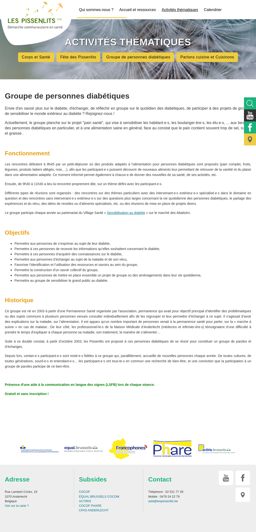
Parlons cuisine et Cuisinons (207, 57)
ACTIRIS (85, 501)
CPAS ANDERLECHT (94, 510)
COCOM (113, 496)
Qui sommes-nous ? (96, 10)
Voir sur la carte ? (17, 505)
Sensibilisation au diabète (126, 213)
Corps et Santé (36, 57)
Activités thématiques (180, 10)
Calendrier (213, 10)
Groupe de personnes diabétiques (138, 57)
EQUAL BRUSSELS (93, 496)
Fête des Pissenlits (78, 57)
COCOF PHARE (90, 505)
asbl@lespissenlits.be (163, 501)
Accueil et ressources (137, 10)
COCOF (84, 492)
